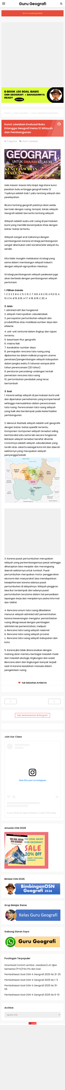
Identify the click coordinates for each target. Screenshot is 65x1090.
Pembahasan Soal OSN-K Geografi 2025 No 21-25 (32, 974)
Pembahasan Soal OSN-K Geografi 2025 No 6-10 (31, 994)
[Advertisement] (32, 54)
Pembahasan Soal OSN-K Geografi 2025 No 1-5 (31, 980)
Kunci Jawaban (31, 141)
